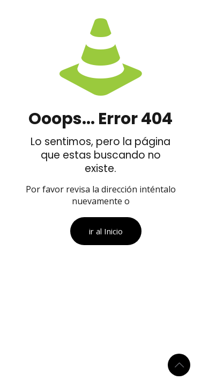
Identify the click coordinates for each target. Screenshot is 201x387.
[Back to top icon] (179, 365)
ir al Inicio (106, 231)
